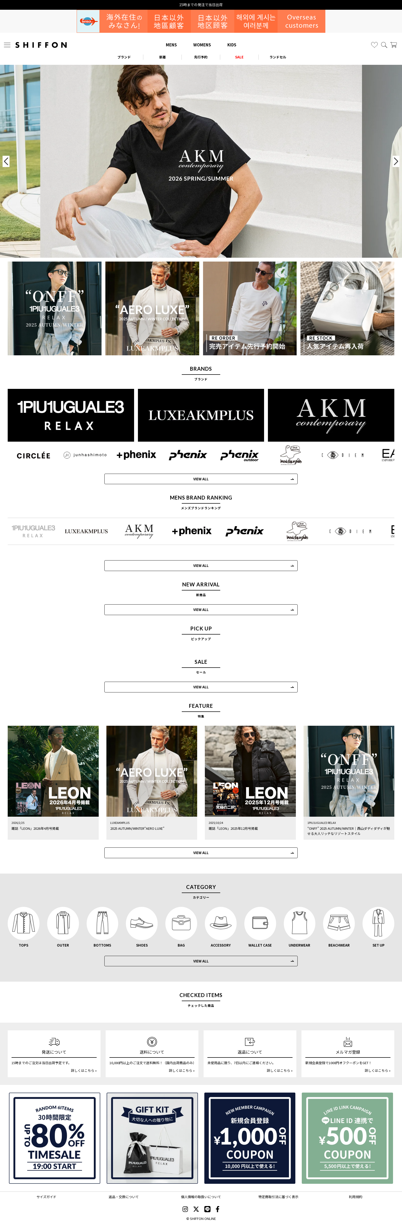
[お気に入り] (374, 44)
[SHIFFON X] (196, 1210)
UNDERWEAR (299, 945)
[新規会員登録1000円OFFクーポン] (250, 1138)
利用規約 (355, 1196)
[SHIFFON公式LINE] (207, 1210)
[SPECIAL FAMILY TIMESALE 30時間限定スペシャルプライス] (55, 1138)
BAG (181, 945)
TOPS (23, 945)
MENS (171, 44)
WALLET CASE (260, 945)
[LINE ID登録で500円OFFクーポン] (347, 1138)
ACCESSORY (221, 945)
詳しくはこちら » (84, 1070)
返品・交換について (124, 1196)
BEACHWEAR (339, 945)
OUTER (63, 945)
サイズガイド (46, 1196)
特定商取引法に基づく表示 (278, 1196)
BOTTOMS (102, 945)
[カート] (393, 44)
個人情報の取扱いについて (201, 1196)
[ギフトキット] (152, 1138)
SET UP (379, 945)
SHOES (142, 945)
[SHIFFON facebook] (217, 1210)
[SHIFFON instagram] (185, 1210)
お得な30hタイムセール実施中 (201, 4)
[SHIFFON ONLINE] (41, 45)
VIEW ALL (201, 609)
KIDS (231, 44)
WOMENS (202, 44)
